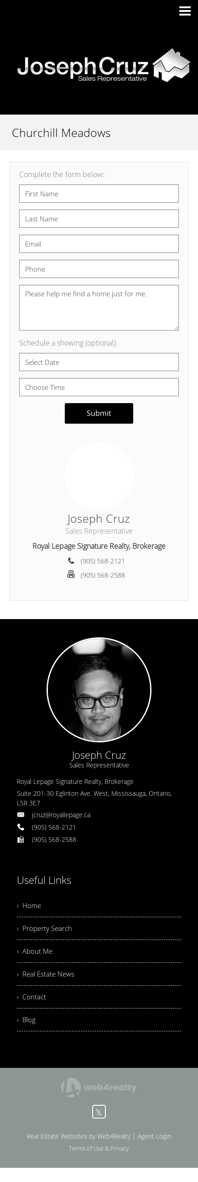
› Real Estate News (47, 982)
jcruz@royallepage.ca (61, 814)
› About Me (35, 957)
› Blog (26, 1032)
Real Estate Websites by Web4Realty (78, 1150)
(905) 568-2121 (103, 561)
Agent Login (154, 1150)
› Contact (32, 1007)
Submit (99, 413)
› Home (29, 907)
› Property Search (45, 932)
